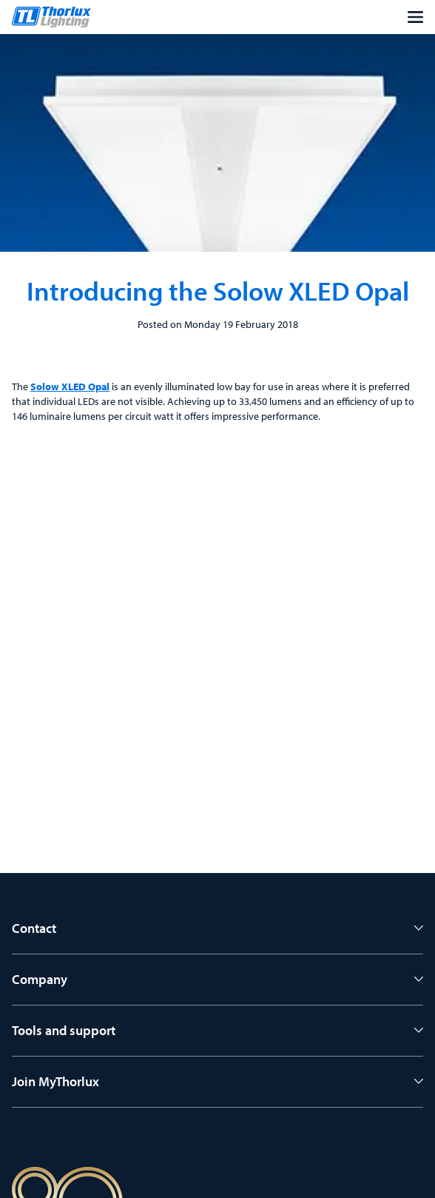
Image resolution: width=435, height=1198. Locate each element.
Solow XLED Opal (69, 386)
